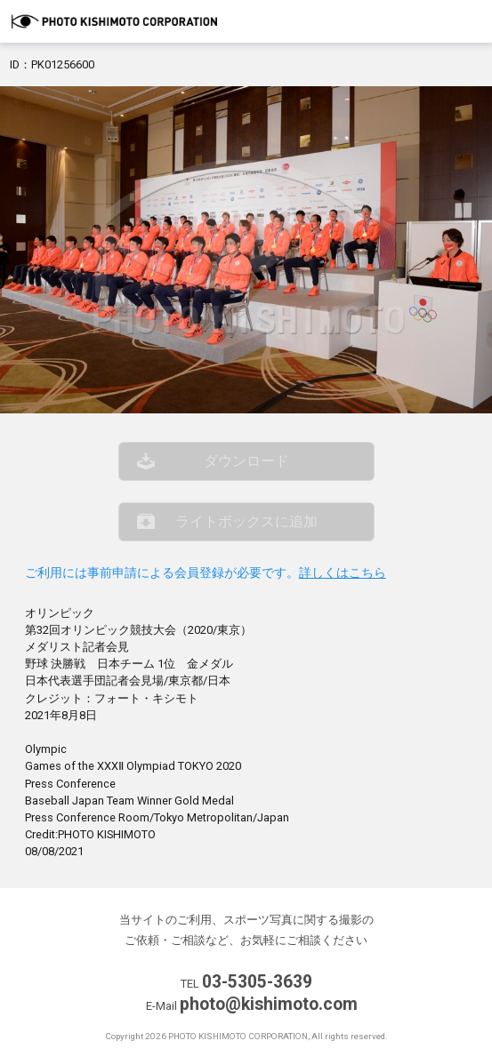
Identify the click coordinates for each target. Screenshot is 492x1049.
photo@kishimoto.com (269, 1004)
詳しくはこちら (342, 573)
